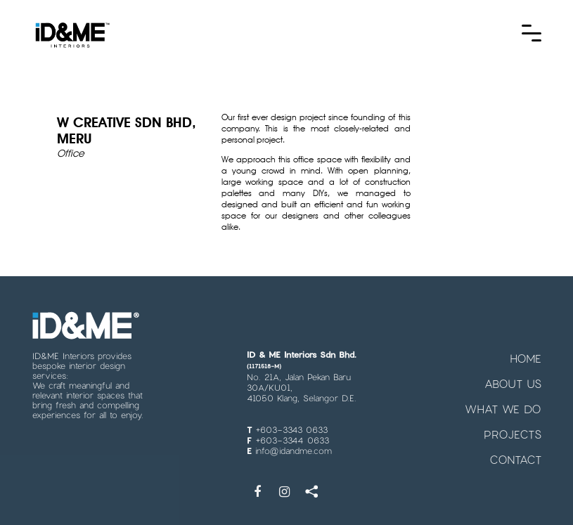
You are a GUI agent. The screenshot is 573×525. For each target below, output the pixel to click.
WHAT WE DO (503, 401)
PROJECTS (512, 426)
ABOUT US (512, 375)
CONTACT (515, 451)
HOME (525, 350)
